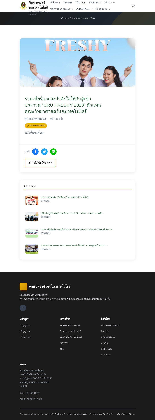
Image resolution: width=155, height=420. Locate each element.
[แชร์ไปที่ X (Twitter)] (44, 151)
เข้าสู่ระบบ (103, 9)
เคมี (62, 348)
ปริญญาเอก (25, 337)
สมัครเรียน (106, 348)
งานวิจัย (105, 343)
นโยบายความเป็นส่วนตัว (101, 414)
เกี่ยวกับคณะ (84, 9)
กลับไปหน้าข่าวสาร (41, 162)
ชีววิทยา (64, 343)
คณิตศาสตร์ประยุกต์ (70, 325)
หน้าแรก (64, 18)
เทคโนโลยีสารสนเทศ (71, 337)
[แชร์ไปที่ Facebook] (35, 151)
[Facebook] (23, 308)
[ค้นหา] (133, 6)
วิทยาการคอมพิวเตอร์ (70, 331)
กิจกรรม (105, 331)
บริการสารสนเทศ (61, 9)
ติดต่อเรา (105, 354)
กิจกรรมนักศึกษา (36, 126)
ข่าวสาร (76, 18)
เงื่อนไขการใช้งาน (126, 414)
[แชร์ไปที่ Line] (53, 151)
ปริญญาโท (25, 331)
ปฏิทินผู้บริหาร (108, 337)
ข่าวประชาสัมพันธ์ (110, 325)
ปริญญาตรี (25, 325)
